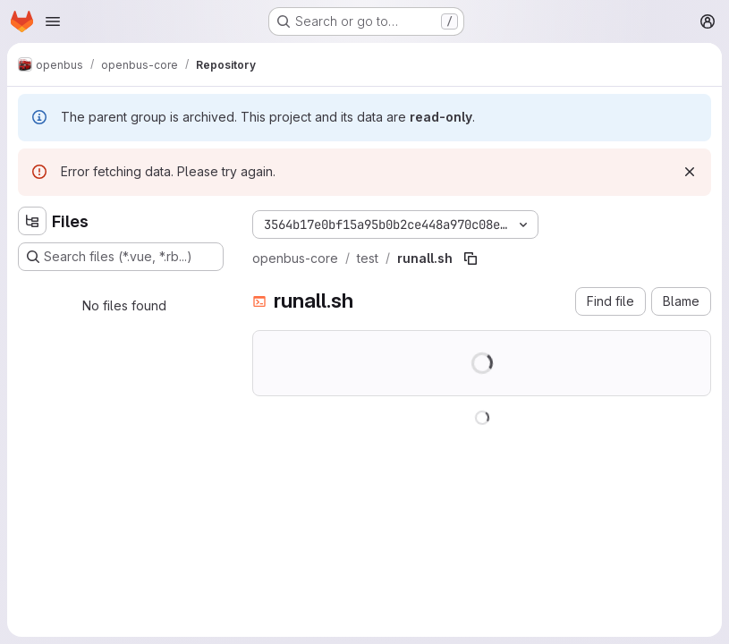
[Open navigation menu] (52, 21)
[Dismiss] (689, 171)
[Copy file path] (470, 258)
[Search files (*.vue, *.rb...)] (121, 256)
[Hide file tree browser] (32, 221)
